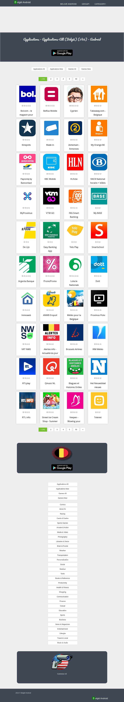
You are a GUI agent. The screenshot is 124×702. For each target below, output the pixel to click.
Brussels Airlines (74, 349)
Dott (98, 281)
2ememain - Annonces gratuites (74, 148)
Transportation (62, 555)
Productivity (62, 583)
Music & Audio (62, 643)
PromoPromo (50, 281)
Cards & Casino (62, 518)
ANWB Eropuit (50, 315)
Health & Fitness (62, 587)
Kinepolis (26, 144)
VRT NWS (26, 349)
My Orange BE (98, 144)
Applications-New (56, 69)
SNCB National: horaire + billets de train (98, 183)
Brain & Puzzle (62, 546)
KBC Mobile (50, 179)
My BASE (98, 213)
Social (62, 564)
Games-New (86, 69)
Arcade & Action (63, 527)
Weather (62, 551)
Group (86, 4)
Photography (62, 537)
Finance (63, 601)
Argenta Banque (26, 281)
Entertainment (62, 629)
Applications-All (39, 69)
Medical (63, 569)
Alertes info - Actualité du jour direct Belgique (50, 353)
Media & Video (62, 532)
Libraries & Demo (62, 541)
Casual (62, 606)
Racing (62, 514)
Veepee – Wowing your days (73, 421)
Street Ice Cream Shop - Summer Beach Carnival (50, 421)
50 (76, 79)
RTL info (26, 417)
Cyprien (74, 110)
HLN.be (74, 179)
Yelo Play (74, 247)
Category (100, 4)
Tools (63, 574)
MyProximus (26, 213)
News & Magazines (62, 624)
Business (62, 620)
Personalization (62, 560)
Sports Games (62, 523)
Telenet (98, 417)
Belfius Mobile (50, 110)
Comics (62, 505)
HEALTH (62, 509)
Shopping (62, 592)
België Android (23, 2)
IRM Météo (98, 349)
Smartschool (98, 247)
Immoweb (26, 315)
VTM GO (50, 213)
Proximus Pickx (98, 315)
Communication (62, 597)
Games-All (72, 69)
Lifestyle (62, 633)
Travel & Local (62, 638)
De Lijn (26, 247)
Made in (50, 144)
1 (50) (43, 79)
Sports (62, 615)
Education (62, 610)
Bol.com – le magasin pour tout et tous (26, 114)
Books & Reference (62, 578)
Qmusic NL (50, 383)
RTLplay (26, 383)
